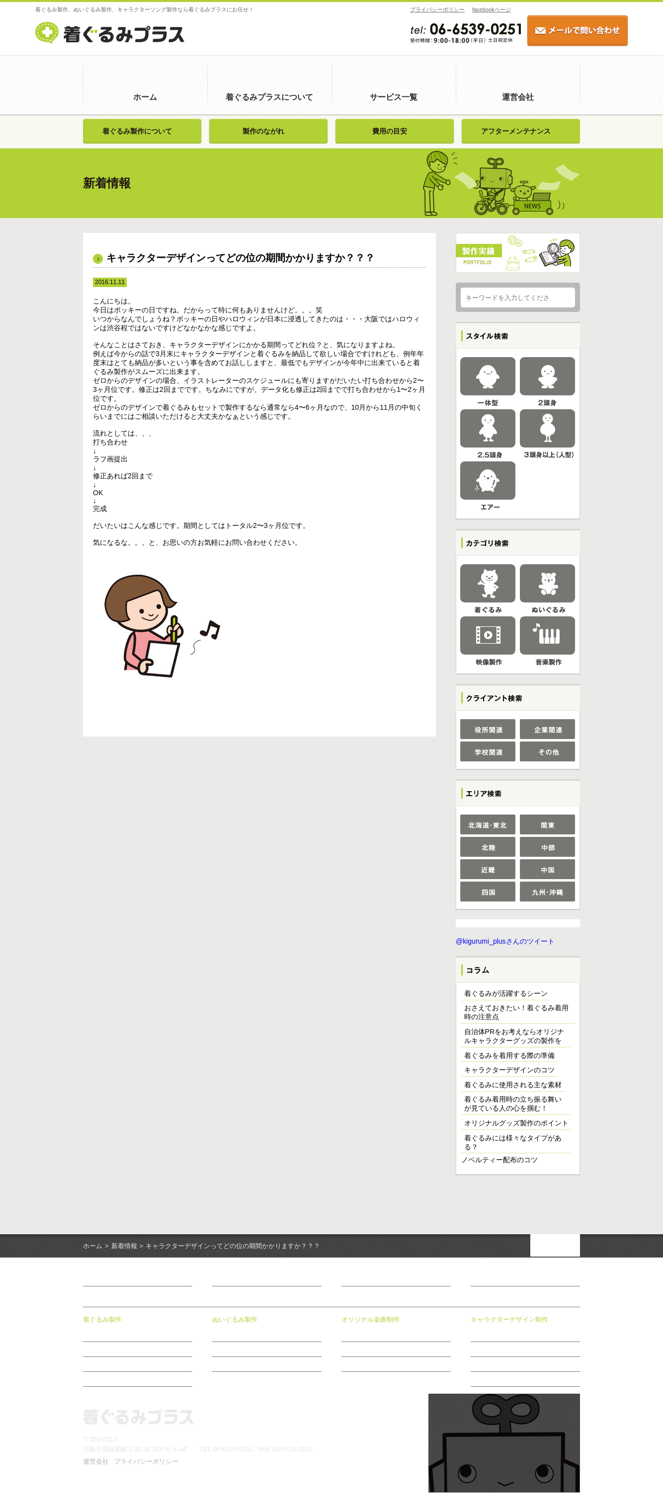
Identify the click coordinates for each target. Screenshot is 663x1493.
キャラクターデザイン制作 (509, 1320)
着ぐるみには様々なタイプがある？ (513, 1142)
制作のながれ (359, 1364)
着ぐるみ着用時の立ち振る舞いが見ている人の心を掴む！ (513, 1104)
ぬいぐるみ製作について (245, 1334)
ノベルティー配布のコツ (499, 1160)
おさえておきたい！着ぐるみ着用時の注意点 (516, 1012)
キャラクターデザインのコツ (509, 1070)
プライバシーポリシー (389, 9)
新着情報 (124, 1246)
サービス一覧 (393, 97)
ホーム (145, 97)
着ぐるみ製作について (137, 131)
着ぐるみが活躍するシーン (506, 994)
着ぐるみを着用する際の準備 (509, 1056)
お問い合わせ (491, 1280)
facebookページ (443, 9)
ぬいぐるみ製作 (234, 1320)
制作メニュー (359, 1349)
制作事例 (483, 1349)
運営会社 (518, 97)
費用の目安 (389, 131)
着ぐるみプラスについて (269, 97)
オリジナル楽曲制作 (370, 1320)
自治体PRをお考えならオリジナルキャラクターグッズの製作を (514, 1036)
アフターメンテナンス (516, 131)
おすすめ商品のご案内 (500, 1379)
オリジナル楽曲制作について (380, 1334)
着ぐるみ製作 (102, 1320)
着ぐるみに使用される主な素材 (513, 1085)
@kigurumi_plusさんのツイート (505, 942)
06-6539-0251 (233, 1449)
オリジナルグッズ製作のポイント (516, 1123)
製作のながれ (263, 131)
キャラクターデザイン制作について (518, 1334)
